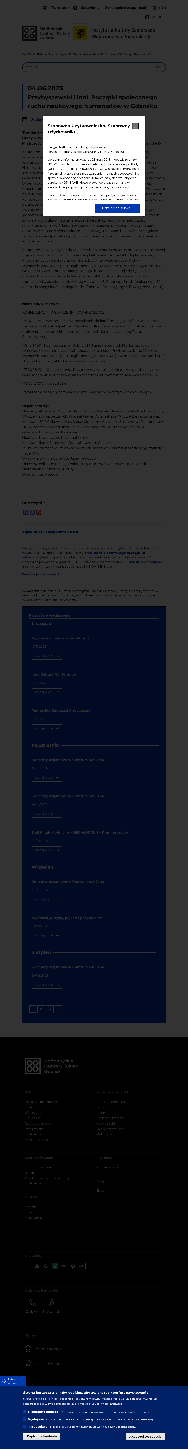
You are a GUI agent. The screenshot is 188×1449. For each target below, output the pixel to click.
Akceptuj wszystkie (145, 1436)
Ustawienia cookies (14, 1381)
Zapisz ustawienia (42, 1436)
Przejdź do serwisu (117, 208)
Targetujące (38, 1426)
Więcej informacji (111, 1403)
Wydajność (36, 1419)
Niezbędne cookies (43, 1412)
